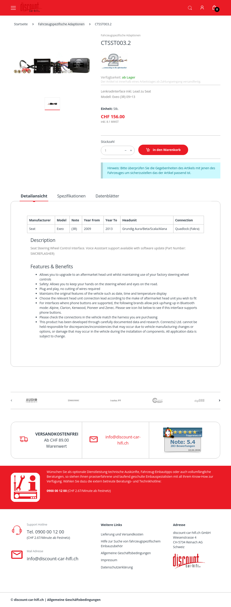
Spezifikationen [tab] (71, 196)
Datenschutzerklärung (117, 567)
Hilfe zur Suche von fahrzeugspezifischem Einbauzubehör (131, 543)
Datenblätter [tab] (107, 196)
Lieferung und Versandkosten (122, 534)
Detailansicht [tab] (34, 196)
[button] (189, 7)
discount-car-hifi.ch (29, 600)
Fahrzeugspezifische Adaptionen (61, 24)
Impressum (109, 560)
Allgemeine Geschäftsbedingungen (126, 553)
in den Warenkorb (163, 150)
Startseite (21, 24)
